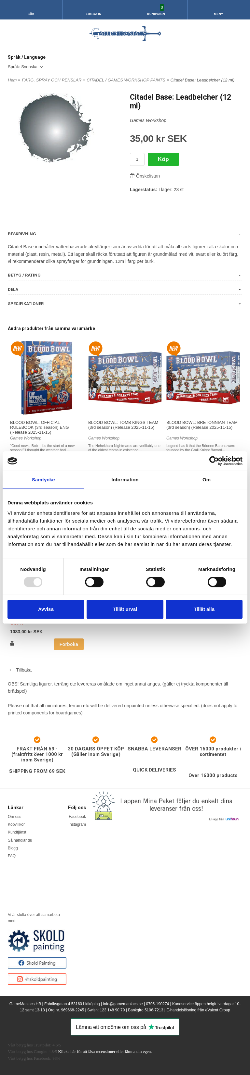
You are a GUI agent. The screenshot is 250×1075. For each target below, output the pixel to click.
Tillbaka (20, 670)
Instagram (77, 824)
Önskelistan (145, 176)
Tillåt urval (125, 609)
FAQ (12, 856)
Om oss (14, 816)
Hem (12, 80)
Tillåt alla (204, 609)
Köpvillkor (16, 824)
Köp (163, 159)
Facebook (77, 816)
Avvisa (46, 609)
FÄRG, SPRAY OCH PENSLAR (51, 80)
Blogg (13, 848)
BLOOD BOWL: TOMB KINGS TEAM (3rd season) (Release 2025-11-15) (123, 425)
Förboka (69, 644)
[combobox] (26, 67)
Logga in (94, 14)
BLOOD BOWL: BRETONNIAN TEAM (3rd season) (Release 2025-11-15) (202, 425)
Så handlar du (20, 840)
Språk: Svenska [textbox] (22, 67)
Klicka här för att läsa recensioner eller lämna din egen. (105, 1051)
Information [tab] (125, 479)
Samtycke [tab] (43, 479)
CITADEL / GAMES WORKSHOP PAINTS (126, 80)
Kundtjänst (17, 832)
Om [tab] (206, 479)
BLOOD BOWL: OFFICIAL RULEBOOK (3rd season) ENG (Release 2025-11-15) (39, 427)
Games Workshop (148, 120)
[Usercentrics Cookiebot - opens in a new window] (214, 461)
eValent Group (217, 1010)
